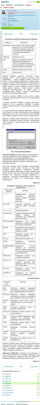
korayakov (14, 10)
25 (37, 381)
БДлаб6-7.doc (8, 388)
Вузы (2, 5)
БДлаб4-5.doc (8, 381)
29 (37, 378)
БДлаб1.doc (8, 374)
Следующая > (34, 34)
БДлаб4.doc (8, 383)
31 (37, 374)
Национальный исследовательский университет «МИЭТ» (22, 15)
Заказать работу (8, 7)
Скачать (12, 28)
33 (37, 395)
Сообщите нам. (11, 13)
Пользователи (19, 5)
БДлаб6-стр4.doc (9, 390)
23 (37, 390)
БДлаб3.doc (8, 378)
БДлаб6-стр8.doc (9, 392)
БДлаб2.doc (8, 376)
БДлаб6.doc (8, 395)
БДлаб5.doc (8, 385)
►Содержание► (1, 57)
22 (37, 376)
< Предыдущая (8, 34)
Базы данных (12, 18)
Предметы (9, 5)
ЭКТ (9, 20)
